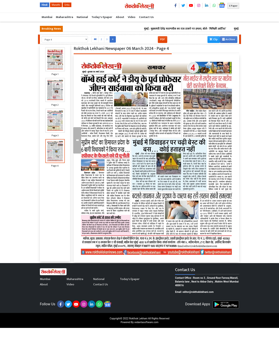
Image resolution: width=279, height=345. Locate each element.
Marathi (56, 4)
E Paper (233, 6)
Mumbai (47, 17)
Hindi (45, 4)
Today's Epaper (101, 17)
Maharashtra (64, 17)
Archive (227, 40)
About (120, 17)
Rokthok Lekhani (138, 318)
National (82, 17)
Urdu (67, 4)
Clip (214, 39)
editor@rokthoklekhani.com (198, 291)
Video (131, 17)
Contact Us (146, 17)
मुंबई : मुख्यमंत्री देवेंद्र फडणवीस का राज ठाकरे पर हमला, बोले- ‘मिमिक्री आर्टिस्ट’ (192, 29)
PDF (162, 39)
